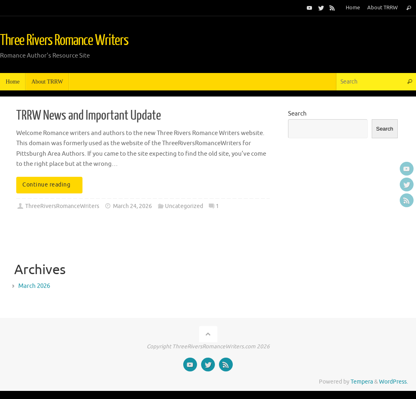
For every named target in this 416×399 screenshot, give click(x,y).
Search (297, 114)
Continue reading (50, 184)
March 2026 (34, 286)
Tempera (362, 381)
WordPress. (393, 381)
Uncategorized (184, 206)
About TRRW (382, 7)
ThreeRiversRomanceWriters (62, 206)
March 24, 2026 (132, 206)
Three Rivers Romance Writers (64, 40)
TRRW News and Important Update (88, 115)
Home (353, 7)
